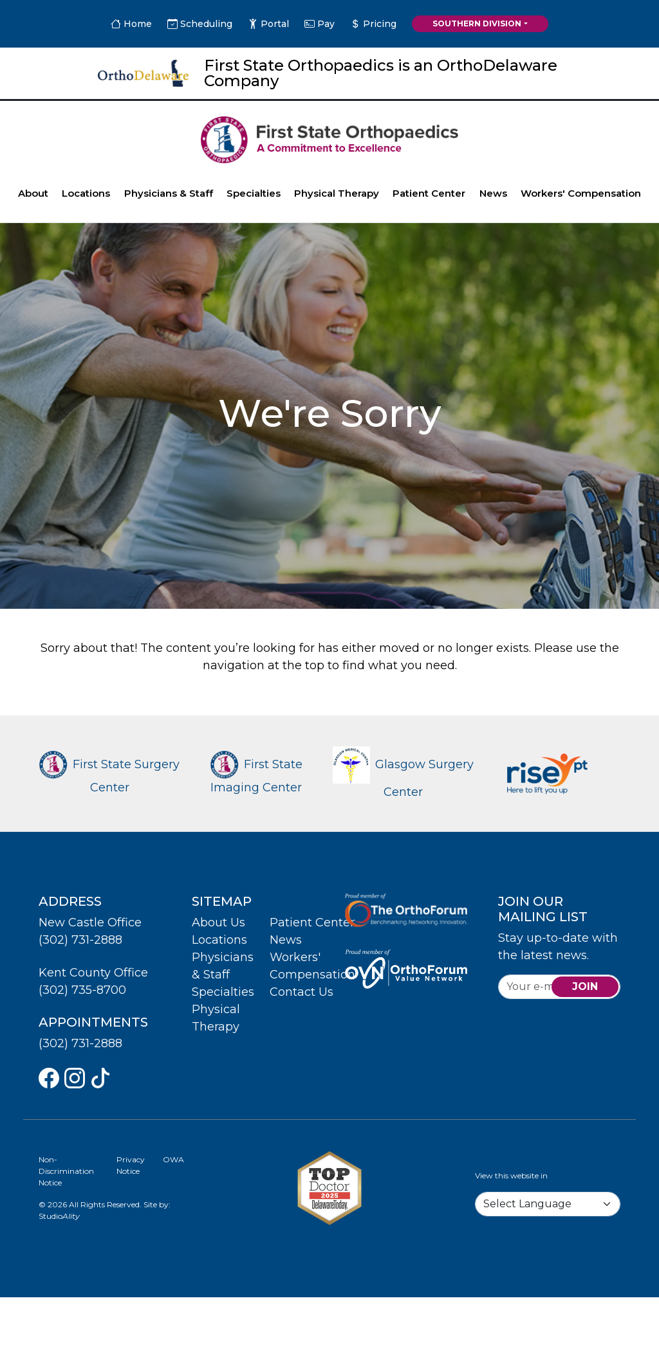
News (493, 193)
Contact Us (301, 992)
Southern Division (476, 23)
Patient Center (429, 193)
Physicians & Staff (168, 193)
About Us (218, 922)
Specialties (254, 193)
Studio (59, 1216)
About (33, 193)
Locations (86, 193)
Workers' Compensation (581, 193)
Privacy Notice (130, 1165)
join (585, 986)
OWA (173, 1159)
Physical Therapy (336, 193)
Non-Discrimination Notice (66, 1171)
